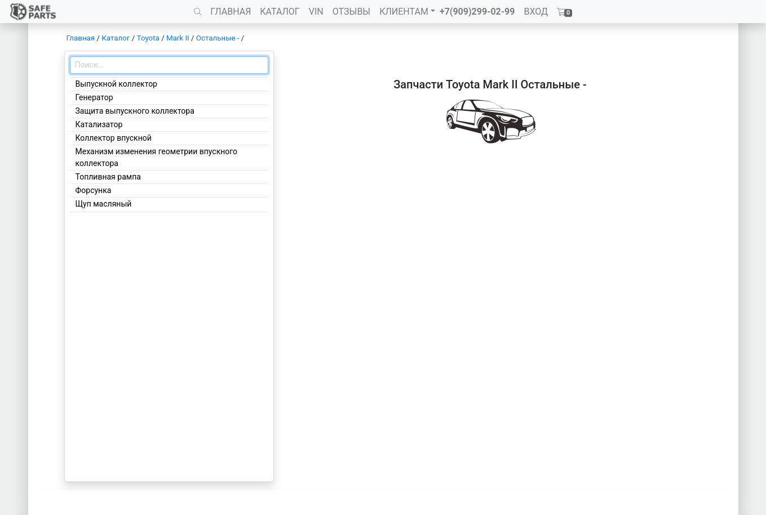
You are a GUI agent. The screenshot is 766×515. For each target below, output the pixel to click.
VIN (316, 11)
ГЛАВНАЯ (230, 11)
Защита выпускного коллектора (135, 110)
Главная (81, 38)
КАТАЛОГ (279, 11)
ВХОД (536, 11)
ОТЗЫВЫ (351, 11)
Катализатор (99, 124)
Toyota (148, 38)
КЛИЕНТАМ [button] (403, 11)
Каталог (115, 38)
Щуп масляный (104, 203)
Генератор (94, 97)
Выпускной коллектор (116, 83)
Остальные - (218, 38)
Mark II (177, 38)
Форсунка (94, 190)
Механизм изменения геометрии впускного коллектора (157, 157)
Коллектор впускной (114, 137)
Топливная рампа (108, 176)
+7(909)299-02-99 (477, 11)
